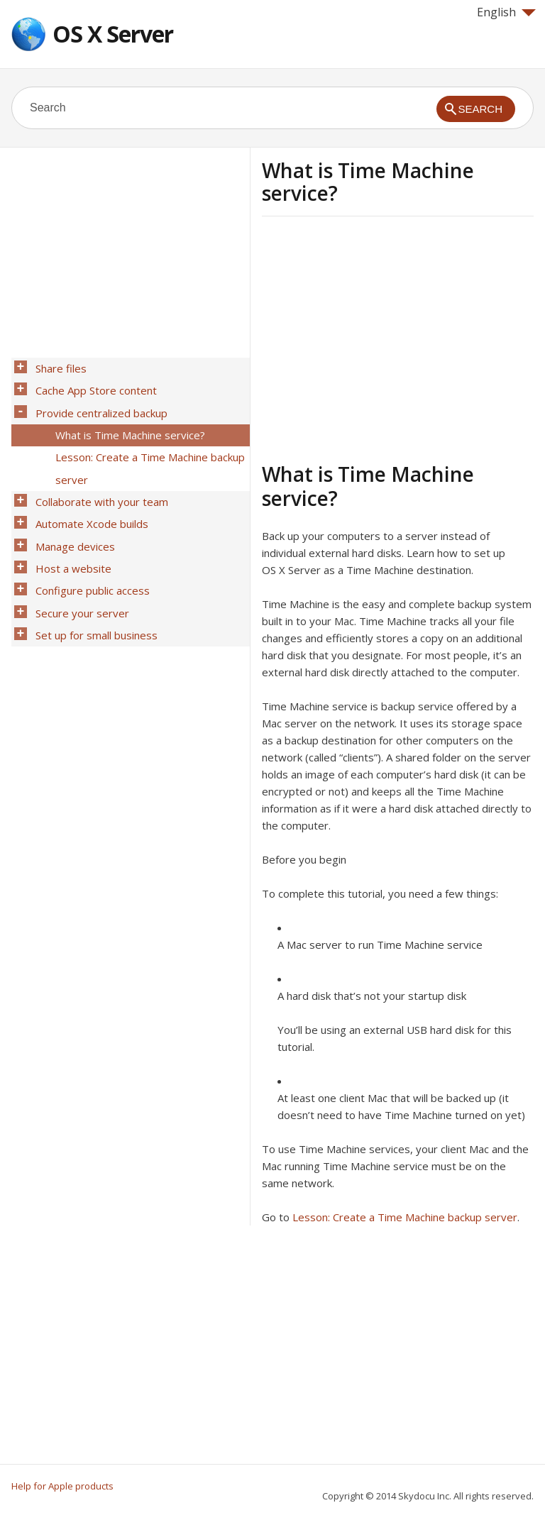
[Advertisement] (381, 337)
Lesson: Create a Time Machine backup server (404, 1217)
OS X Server (113, 33)
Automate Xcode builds (87, 496)
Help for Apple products (62, 1486)
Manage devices (71, 514)
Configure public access (88, 551)
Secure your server (78, 570)
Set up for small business (92, 588)
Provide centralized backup (97, 404)
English (506, 12)
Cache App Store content (92, 385)
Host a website (69, 533)
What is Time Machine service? (126, 422)
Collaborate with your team (97, 477)
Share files (56, 367)
